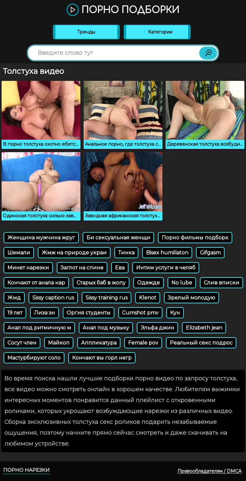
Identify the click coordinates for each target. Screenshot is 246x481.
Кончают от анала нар (36, 283)
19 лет (14, 313)
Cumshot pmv (140, 313)
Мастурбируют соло (34, 358)
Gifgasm (210, 253)
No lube (181, 283)
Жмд (14, 298)
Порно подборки (123, 10)
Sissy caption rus (53, 298)
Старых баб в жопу (101, 283)
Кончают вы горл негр (102, 358)
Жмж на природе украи (74, 253)
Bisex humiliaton (167, 253)
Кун (175, 313)
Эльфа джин (157, 328)
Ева (120, 268)
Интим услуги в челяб (165, 268)
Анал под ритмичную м (39, 328)
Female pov (143, 343)
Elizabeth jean (204, 328)
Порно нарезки (26, 470)
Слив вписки (221, 283)
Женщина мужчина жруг (41, 238)
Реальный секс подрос (201, 343)
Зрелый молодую (191, 298)
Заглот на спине (82, 268)
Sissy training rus (106, 298)
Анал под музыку (106, 328)
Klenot (147, 298)
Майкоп (59, 343)
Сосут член (22, 343)
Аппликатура (99, 343)
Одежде (148, 283)
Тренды (86, 32)
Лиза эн (44, 313)
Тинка (126, 253)
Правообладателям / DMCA (209, 471)
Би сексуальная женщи (118, 238)
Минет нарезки (28, 268)
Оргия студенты (89, 313)
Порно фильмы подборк (195, 238)
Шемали (18, 253)
